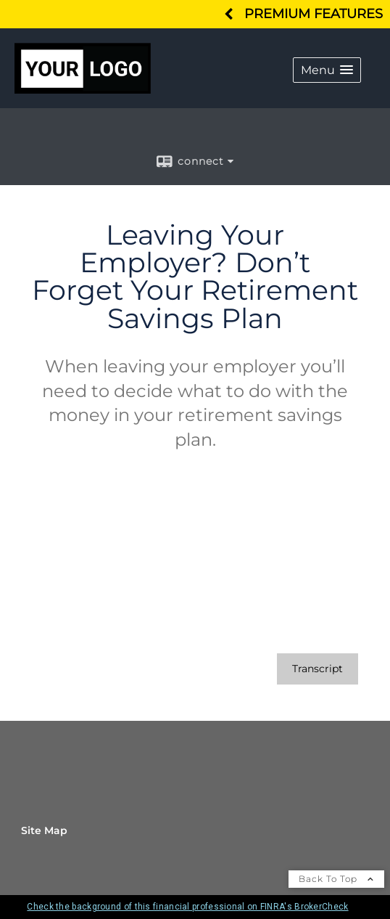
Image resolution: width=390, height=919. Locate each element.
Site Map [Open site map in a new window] (44, 830)
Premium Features (313, 13)
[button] (327, 70)
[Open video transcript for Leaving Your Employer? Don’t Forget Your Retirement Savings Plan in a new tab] (317, 669)
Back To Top (336, 878)
